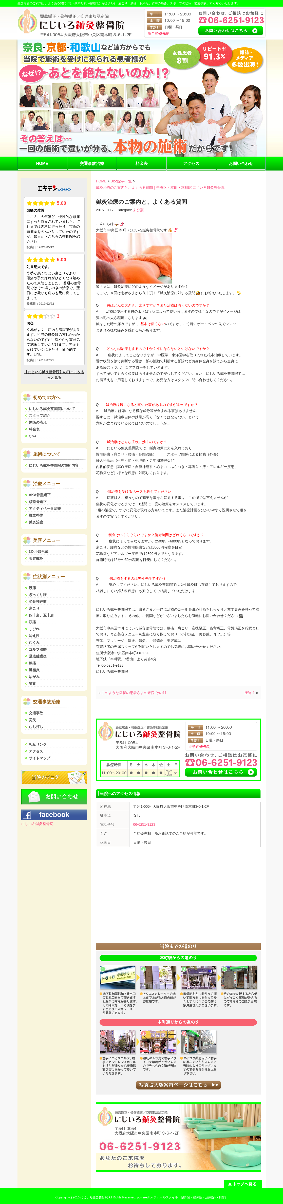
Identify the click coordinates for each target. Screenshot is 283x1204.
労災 (32, 720)
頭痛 (32, 622)
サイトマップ (39, 758)
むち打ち (36, 727)
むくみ (34, 643)
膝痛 (32, 663)
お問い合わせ (241, 163)
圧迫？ (249, 693)
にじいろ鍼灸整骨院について (52, 409)
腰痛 (32, 588)
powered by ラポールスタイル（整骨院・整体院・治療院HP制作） (182, 1197)
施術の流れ (38, 422)
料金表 (142, 163)
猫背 (32, 684)
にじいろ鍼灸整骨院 (37, 824)
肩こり (34, 608)
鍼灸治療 (36, 522)
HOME (42, 163)
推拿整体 (36, 515)
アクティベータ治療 (45, 508)
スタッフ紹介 (39, 415)
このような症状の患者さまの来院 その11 (133, 693)
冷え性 (34, 636)
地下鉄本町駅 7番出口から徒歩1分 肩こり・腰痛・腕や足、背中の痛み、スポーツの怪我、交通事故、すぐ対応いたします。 (154, 3)
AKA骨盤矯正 (40, 495)
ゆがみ (34, 677)
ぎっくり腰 (38, 595)
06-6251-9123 (144, 824)
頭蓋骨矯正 (38, 502)
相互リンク (38, 744)
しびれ (34, 629)
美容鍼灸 (36, 558)
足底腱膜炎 (38, 656)
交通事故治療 (92, 163)
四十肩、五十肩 (41, 615)
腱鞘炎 (34, 670)
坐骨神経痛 (38, 601)
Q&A (33, 436)
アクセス (191, 163)
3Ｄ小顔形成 (39, 552)
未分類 (138, 210)
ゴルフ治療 (38, 649)
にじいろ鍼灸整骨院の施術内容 (54, 465)
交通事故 (36, 713)
